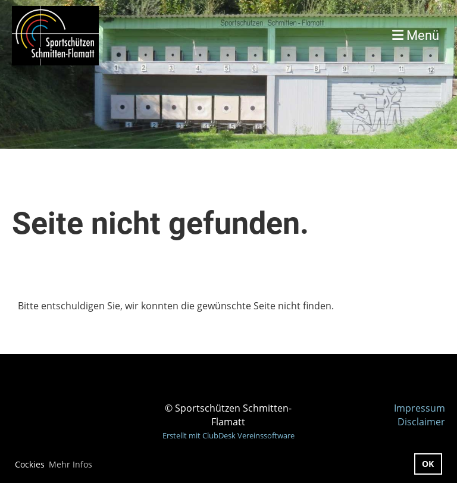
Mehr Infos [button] (70, 464)
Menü (415, 35)
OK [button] (428, 463)
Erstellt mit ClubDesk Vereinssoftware (228, 435)
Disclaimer (421, 421)
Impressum (419, 408)
